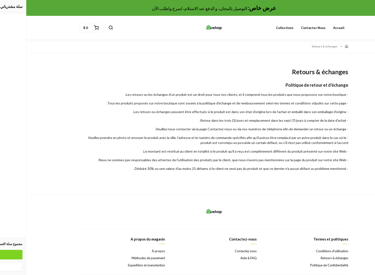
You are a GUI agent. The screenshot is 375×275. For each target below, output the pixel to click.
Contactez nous (287, 28)
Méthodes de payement (122, 258)
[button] (84, 28)
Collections (258, 28)
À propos (132, 251)
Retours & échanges (308, 258)
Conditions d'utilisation (306, 251)
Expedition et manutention (120, 265)
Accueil (312, 28)
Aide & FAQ (222, 258)
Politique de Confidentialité (303, 265)
